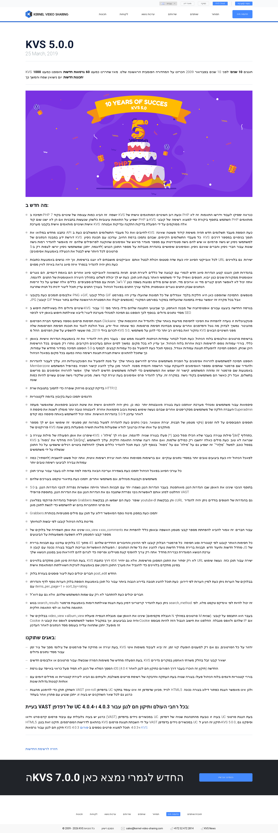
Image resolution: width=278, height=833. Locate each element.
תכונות (79, 814)
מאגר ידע (187, 3)
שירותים (127, 814)
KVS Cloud (220, 3)
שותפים (141, 814)
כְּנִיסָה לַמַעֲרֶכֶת (244, 3)
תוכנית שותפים (194, 814)
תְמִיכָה (203, 3)
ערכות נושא (110, 814)
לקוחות (93, 814)
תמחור (155, 814)
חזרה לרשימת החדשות (41, 749)
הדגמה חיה (242, 14)
